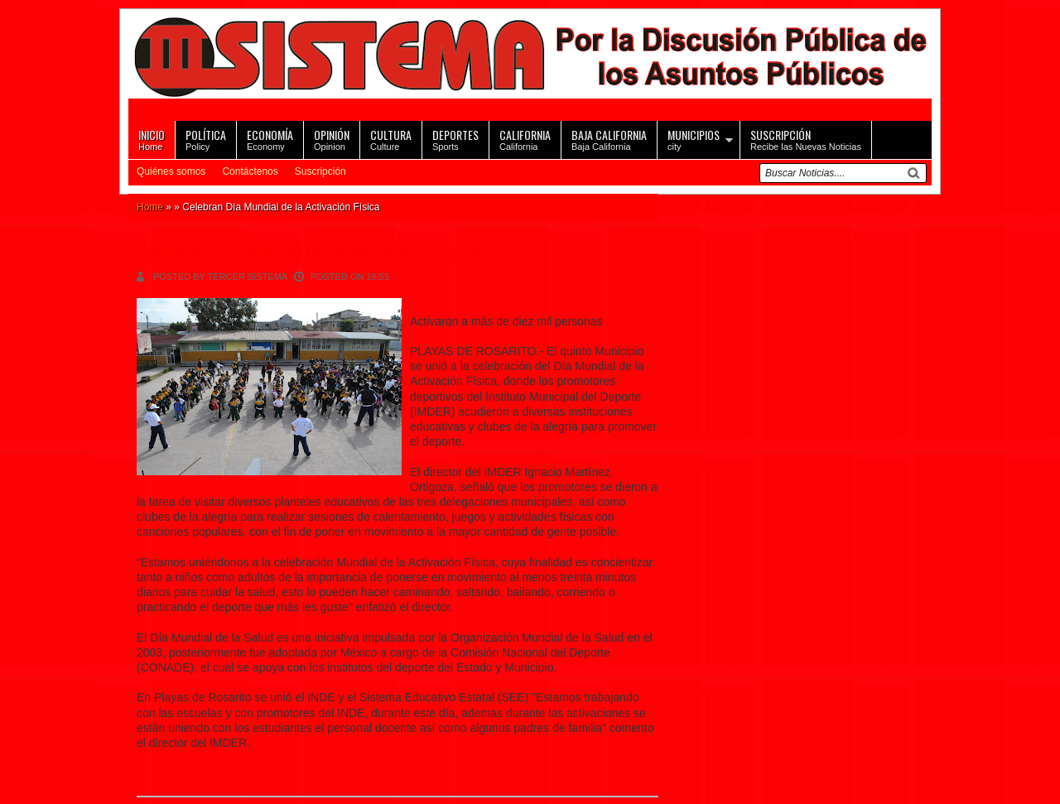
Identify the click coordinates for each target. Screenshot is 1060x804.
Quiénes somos (171, 171)
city (693, 139)
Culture (391, 139)
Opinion (331, 139)
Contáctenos (249, 171)
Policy (206, 139)
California (525, 139)
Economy (270, 139)
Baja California (609, 139)
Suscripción (320, 171)
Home (151, 139)
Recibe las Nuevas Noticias (805, 139)
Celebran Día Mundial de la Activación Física (309, 251)
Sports (455, 139)
